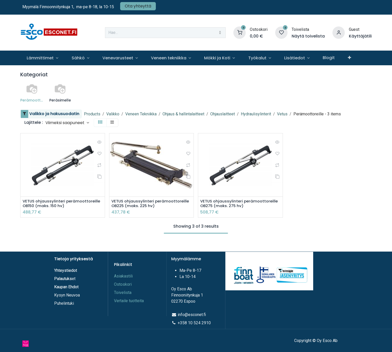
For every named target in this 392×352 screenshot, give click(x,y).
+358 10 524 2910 (194, 322)
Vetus (282, 114)
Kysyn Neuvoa (67, 295)
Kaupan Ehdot (66, 286)
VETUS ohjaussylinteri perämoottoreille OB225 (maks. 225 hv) (148, 206)
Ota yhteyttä (138, 6)
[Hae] (220, 32)
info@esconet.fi (192, 314)
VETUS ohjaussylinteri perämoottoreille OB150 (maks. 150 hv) (63, 204)
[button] (67, 122)
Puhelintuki (64, 303)
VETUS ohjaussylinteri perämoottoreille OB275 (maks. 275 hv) (237, 206)
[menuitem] (42, 58)
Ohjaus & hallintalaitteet (183, 114)
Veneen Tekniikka (141, 114)
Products (92, 114)
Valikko (112, 114)
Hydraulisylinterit (256, 114)
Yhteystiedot (66, 270)
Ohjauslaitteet (222, 114)
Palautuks (63, 278)
